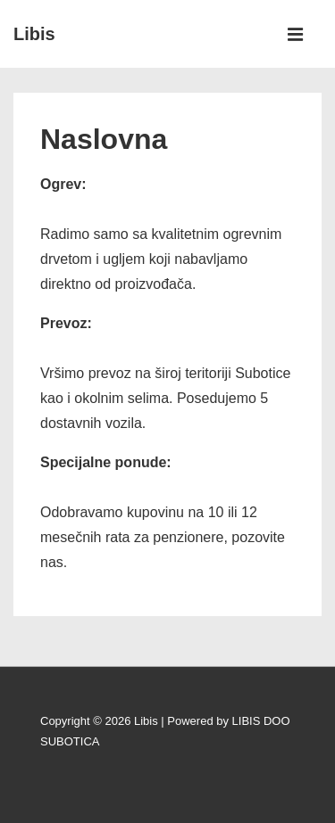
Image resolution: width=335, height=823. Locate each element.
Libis (34, 34)
